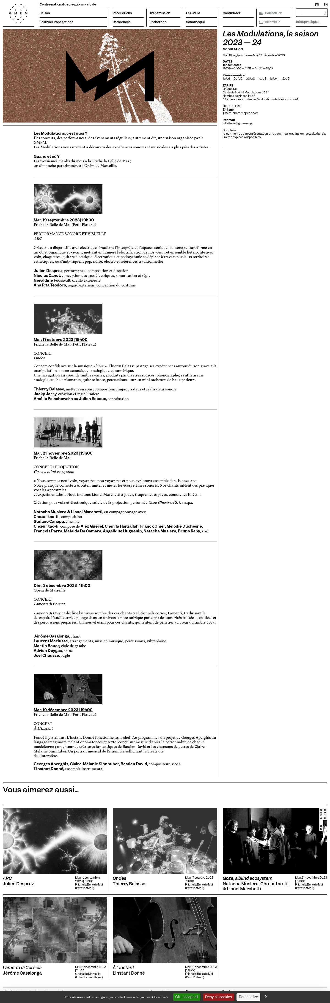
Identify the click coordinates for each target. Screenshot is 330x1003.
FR (317, 5)
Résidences (121, 22)
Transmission (159, 13)
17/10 (238, 68)
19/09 (227, 68)
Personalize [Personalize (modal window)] (248, 997)
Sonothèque (195, 22)
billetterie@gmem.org (237, 123)
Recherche (157, 22)
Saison (45, 13)
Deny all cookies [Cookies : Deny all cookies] (218, 997)
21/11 (248, 68)
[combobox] (317, 4)
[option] (325, 4)
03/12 (259, 68)
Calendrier (270, 13)
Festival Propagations (56, 22)
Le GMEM (193, 13)
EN (326, 5)
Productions (122, 13)
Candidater (232, 13)
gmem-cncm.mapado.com (240, 113)
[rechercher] (312, 13)
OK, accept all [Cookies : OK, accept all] (186, 997)
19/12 (269, 68)
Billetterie (269, 22)
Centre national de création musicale (68, 4)
